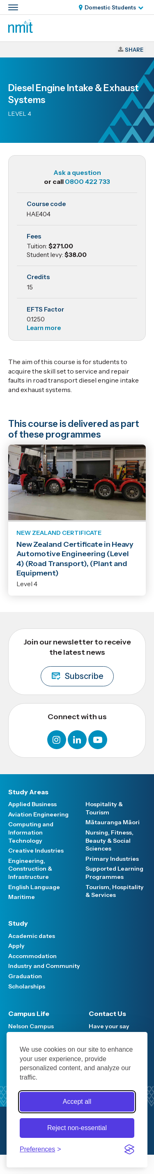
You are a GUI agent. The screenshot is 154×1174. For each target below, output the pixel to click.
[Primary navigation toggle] (13, 7)
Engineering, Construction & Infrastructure (30, 868)
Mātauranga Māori (112, 822)
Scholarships (26, 986)
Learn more (44, 328)
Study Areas (28, 792)
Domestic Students (110, 7)
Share (134, 49)
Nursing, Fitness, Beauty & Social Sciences (109, 840)
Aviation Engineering (38, 814)
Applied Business (32, 804)
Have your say (109, 1026)
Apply (16, 945)
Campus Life (28, 1013)
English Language (34, 887)
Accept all (77, 1101)
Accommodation (32, 956)
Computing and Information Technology (30, 832)
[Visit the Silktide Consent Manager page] (129, 1149)
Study (18, 923)
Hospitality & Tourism (104, 808)
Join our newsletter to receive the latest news (77, 661)
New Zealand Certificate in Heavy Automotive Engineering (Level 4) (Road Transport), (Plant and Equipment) (74, 559)
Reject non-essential (77, 1127)
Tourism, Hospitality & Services (114, 891)
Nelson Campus (31, 1026)
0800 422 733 (87, 181)
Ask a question (77, 172)
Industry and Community (44, 966)
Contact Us (107, 1013)
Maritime (21, 897)
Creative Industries (36, 850)
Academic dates (31, 936)
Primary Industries (112, 858)
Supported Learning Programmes (114, 872)
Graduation (25, 976)
